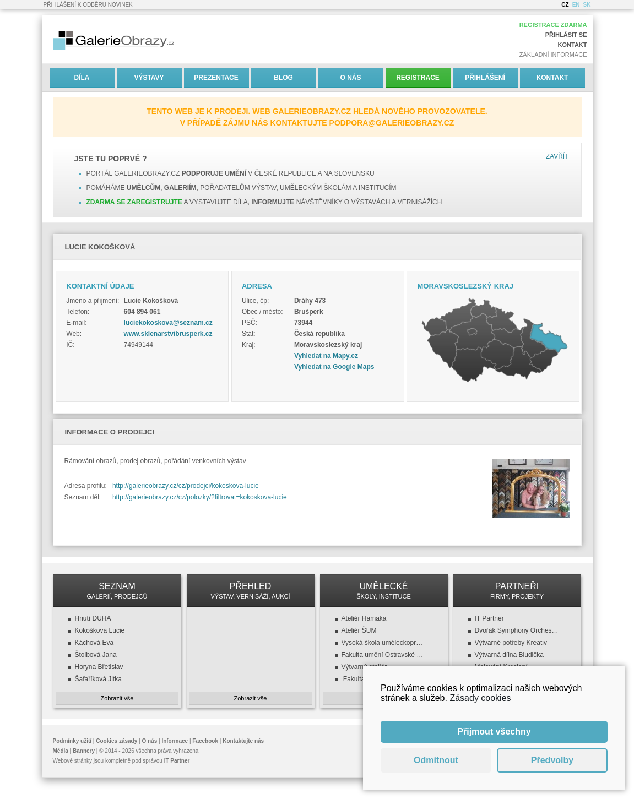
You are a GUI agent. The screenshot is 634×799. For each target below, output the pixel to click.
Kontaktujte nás (243, 741)
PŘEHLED (250, 590)
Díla (82, 77)
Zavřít (557, 156)
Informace (174, 741)
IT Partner (489, 618)
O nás (350, 77)
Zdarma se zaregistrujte (134, 202)
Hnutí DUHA (93, 618)
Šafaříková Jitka (98, 679)
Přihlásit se (566, 34)
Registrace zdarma (553, 24)
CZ (564, 5)
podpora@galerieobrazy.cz (391, 122)
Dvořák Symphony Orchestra (517, 630)
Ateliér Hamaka (364, 618)
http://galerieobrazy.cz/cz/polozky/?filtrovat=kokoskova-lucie (199, 497)
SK (587, 5)
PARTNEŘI (517, 590)
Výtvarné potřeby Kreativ (511, 642)
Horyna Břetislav (99, 667)
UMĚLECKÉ (384, 590)
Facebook (205, 741)
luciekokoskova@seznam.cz (168, 323)
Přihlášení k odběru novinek (88, 5)
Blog (283, 77)
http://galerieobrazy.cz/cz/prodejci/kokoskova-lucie (185, 486)
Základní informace (553, 54)
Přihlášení (485, 77)
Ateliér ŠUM (359, 630)
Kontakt (572, 44)
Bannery (84, 751)
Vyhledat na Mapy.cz (326, 356)
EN (576, 5)
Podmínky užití (72, 741)
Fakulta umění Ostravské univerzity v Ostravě (384, 655)
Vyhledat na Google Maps (334, 367)
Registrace (418, 77)
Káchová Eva (94, 642)
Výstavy (149, 77)
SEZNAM (117, 590)
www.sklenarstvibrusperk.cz (168, 334)
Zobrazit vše (117, 698)
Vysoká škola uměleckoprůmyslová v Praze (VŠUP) (384, 642)
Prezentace (216, 77)
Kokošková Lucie (100, 630)
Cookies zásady (116, 741)
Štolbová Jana (96, 655)
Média (60, 751)
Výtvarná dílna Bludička (509, 655)
